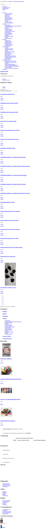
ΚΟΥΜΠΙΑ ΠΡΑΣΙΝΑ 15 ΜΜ (7, 202)
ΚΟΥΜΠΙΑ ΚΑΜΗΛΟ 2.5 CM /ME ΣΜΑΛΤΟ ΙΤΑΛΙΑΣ (13, 175)
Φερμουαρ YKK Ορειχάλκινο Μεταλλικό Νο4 (10, 379)
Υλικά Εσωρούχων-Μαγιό (10, 31)
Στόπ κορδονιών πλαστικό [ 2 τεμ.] (8, 287)
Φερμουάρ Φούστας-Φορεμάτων (7, 420)
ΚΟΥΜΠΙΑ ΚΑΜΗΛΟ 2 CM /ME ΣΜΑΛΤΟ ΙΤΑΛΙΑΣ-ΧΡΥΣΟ (15, 166)
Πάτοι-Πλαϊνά (7, 54)
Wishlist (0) (5, 6)
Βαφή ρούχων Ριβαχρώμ (5, 358)
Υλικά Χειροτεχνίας (6, 59)
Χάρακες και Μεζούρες (9, 36)
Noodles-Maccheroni (9, 13)
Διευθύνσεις (5, 510)
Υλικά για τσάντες (8, 21)
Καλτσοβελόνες (8, 19)
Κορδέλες (4, 39)
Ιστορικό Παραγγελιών (7, 512)
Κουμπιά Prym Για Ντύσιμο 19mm (8, 121)
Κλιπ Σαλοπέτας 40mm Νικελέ (7, 94)
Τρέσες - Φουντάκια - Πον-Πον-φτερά (12, 66)
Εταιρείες (4, 491)
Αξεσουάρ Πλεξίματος (9, 22)
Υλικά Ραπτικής (8, 32)
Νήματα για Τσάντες (9, 53)
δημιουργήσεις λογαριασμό (19, 1)
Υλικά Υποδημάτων (8, 33)
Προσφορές (5, 69)
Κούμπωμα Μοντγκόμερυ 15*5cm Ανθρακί (10, 211)
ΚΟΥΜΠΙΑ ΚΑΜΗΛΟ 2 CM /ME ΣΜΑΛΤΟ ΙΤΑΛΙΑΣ (13, 157)
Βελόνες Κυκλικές (8, 17)
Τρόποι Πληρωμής (6, 484)
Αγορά (4, 9)
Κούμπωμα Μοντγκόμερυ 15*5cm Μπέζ (9, 238)
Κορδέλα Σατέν (8, 43)
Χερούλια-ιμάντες (8, 57)
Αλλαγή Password (6, 501)
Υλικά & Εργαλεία (8, 67)
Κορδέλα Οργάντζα (8, 42)
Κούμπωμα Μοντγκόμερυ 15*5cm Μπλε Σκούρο (11, 247)
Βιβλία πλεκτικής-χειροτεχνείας (11, 62)
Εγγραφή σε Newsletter (7, 511)
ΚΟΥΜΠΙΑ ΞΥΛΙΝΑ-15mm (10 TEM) (9, 103)
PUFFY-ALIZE (8, 14)
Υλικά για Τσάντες (6, 46)
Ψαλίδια (6, 37)
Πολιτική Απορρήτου (6, 485)
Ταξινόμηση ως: (3, 90)
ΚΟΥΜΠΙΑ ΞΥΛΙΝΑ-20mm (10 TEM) (9, 112)
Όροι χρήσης (5, 486)
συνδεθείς (10, 1)
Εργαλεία (6, 28)
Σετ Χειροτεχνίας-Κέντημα (10, 64)
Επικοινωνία (5, 502)
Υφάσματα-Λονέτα (8, 34)
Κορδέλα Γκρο (7, 40)
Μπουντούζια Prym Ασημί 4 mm (7, 256)
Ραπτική (4, 23)
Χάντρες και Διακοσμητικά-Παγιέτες (11, 68)
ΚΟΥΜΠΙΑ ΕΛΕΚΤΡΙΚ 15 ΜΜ (7, 148)
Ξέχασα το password (6, 500)
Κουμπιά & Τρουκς (8, 29)
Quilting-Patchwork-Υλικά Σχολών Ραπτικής (13, 25)
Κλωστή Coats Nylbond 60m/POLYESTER (10, 399)
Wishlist (4, 493)
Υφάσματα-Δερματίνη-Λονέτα (10, 56)
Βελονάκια (7, 15)
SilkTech (11, 516)
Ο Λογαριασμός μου (6, 7)
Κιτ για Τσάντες (8, 58)
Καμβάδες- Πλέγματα (9, 49)
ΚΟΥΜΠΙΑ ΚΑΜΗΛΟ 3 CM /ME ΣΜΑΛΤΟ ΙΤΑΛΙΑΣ (13, 184)
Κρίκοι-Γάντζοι (8, 52)
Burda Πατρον (7, 24)
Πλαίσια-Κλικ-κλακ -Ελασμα (10, 55)
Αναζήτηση (5, 504)
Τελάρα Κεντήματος (8, 38)
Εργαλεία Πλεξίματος (9, 18)
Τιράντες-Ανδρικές (8, 30)
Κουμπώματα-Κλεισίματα (9, 51)
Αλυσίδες (6, 47)
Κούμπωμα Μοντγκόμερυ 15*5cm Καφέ (9, 220)
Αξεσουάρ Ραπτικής (8, 322)
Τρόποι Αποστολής (6, 483)
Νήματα (6, 20)
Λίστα (4, 87)
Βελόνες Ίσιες (7, 16)
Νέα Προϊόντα (5, 495)
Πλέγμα (4, 86)
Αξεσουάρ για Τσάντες (9, 48)
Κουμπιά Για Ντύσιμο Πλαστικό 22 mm (9, 139)
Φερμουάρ (7, 35)
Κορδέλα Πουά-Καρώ (9, 44)
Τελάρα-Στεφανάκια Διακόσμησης (11, 65)
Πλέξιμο (4, 12)
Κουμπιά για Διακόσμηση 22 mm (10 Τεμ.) (10, 130)
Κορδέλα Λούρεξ (8, 41)
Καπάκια (6, 50)
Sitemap (4, 494)
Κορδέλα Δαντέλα (8, 45)
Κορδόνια (7, 63)
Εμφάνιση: (2, 89)
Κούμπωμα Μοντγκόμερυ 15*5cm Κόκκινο (10, 229)
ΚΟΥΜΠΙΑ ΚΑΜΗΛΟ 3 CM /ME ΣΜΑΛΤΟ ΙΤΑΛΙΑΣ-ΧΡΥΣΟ (15, 193)
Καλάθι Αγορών (6, 8)
